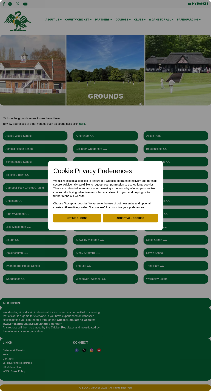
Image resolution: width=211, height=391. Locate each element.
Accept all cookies (130, 218)
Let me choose (77, 218)
